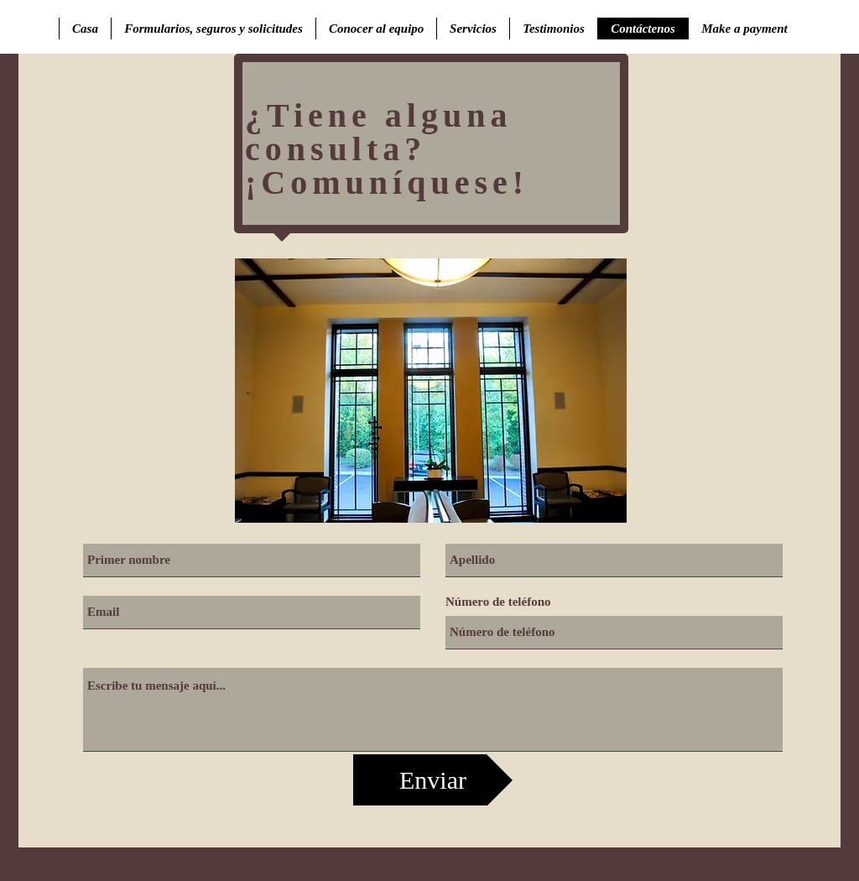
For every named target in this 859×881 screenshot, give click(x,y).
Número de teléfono (498, 602)
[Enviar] (433, 779)
